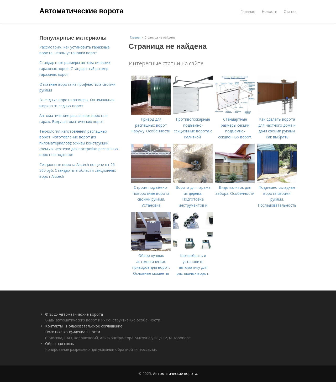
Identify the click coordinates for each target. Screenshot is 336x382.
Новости (269, 11)
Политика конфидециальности (72, 331)
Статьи (290, 11)
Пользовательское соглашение (94, 326)
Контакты (54, 326)
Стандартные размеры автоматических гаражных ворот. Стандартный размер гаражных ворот (74, 68)
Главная (247, 11)
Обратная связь (59, 343)
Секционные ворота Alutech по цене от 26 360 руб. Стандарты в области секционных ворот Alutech (77, 170)
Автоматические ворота (81, 11)
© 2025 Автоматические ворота (74, 314)
